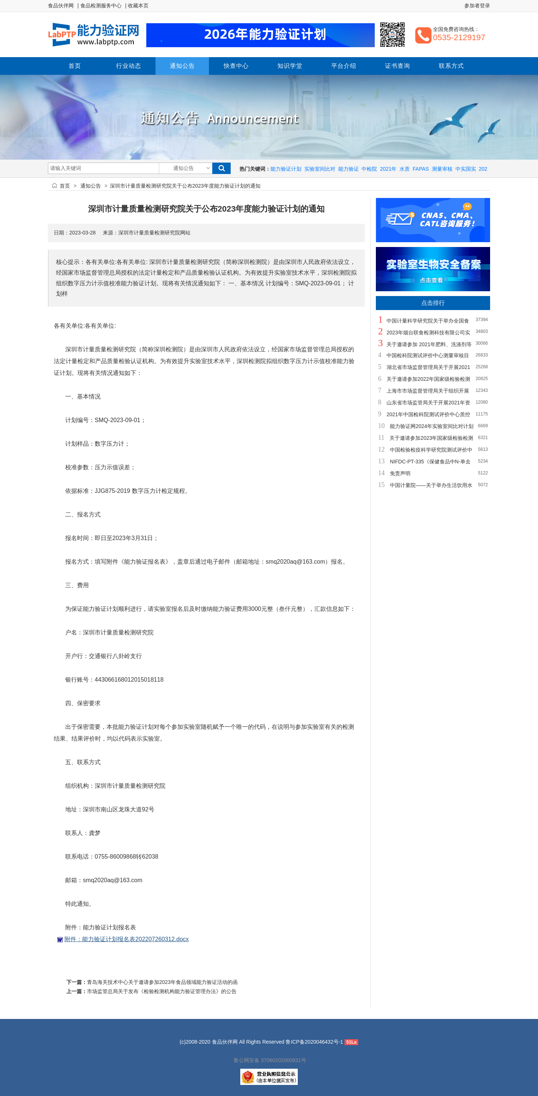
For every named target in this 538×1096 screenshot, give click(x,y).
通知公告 (90, 186)
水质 (404, 169)
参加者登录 (477, 5)
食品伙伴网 (61, 5)
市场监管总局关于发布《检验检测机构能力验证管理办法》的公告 (162, 991)
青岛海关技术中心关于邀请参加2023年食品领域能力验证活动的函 (162, 982)
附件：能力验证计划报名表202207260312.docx (126, 939)
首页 (65, 186)
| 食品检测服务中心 (99, 5)
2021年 (388, 169)
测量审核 (442, 169)
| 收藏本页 (137, 5)
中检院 (369, 169)
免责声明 (400, 473)
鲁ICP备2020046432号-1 (314, 1042)
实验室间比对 (319, 169)
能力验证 (348, 169)
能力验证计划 (285, 169)
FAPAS (421, 169)
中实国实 (465, 169)
